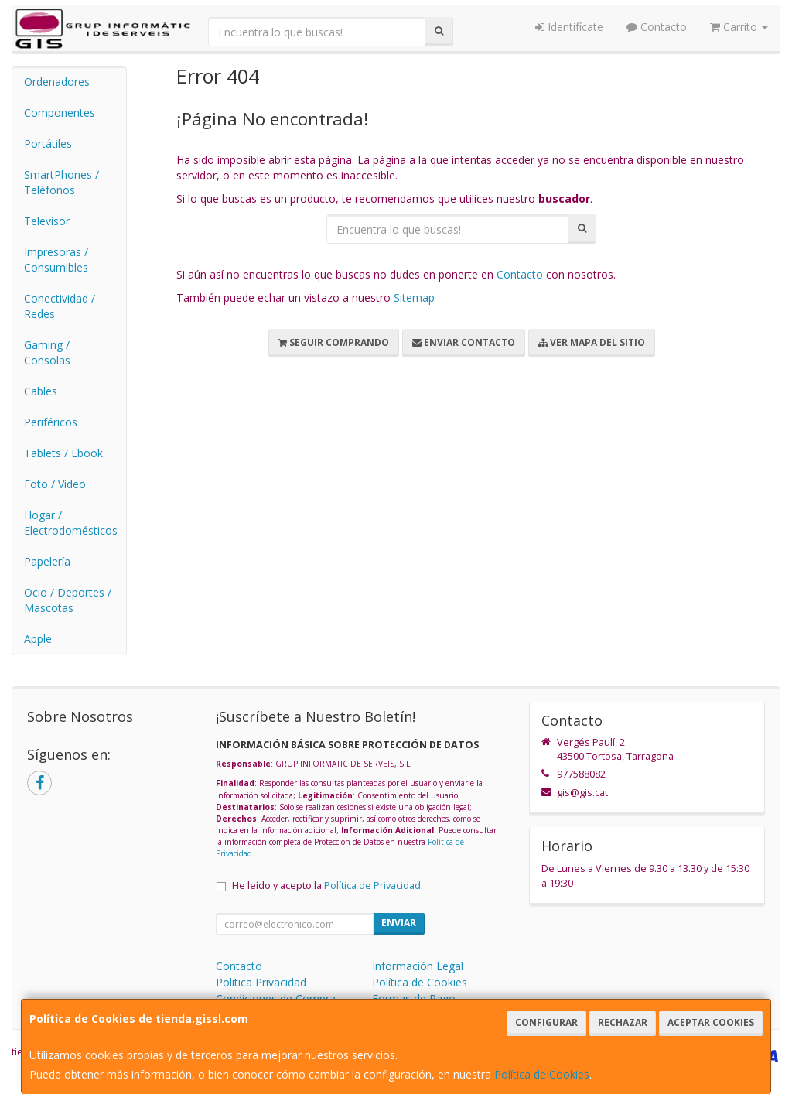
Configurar (546, 1022)
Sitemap (414, 297)
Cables (40, 391)
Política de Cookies (541, 1074)
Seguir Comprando (333, 342)
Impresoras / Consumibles (56, 259)
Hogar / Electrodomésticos (71, 523)
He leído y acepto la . (327, 885)
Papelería (47, 561)
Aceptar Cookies (710, 1022)
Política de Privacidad (372, 885)
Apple (38, 638)
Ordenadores (57, 81)
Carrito (739, 26)
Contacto (656, 26)
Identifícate (569, 26)
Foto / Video (55, 484)
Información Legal (417, 966)
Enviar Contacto (463, 342)
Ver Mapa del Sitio (591, 342)
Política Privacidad (261, 982)
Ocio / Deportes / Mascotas (67, 600)
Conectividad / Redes (59, 306)
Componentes (59, 112)
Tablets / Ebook (63, 453)
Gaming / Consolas (47, 352)
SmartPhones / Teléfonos (61, 182)
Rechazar (622, 1022)
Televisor (47, 221)
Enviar (398, 922)
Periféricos (50, 422)
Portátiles (48, 143)
